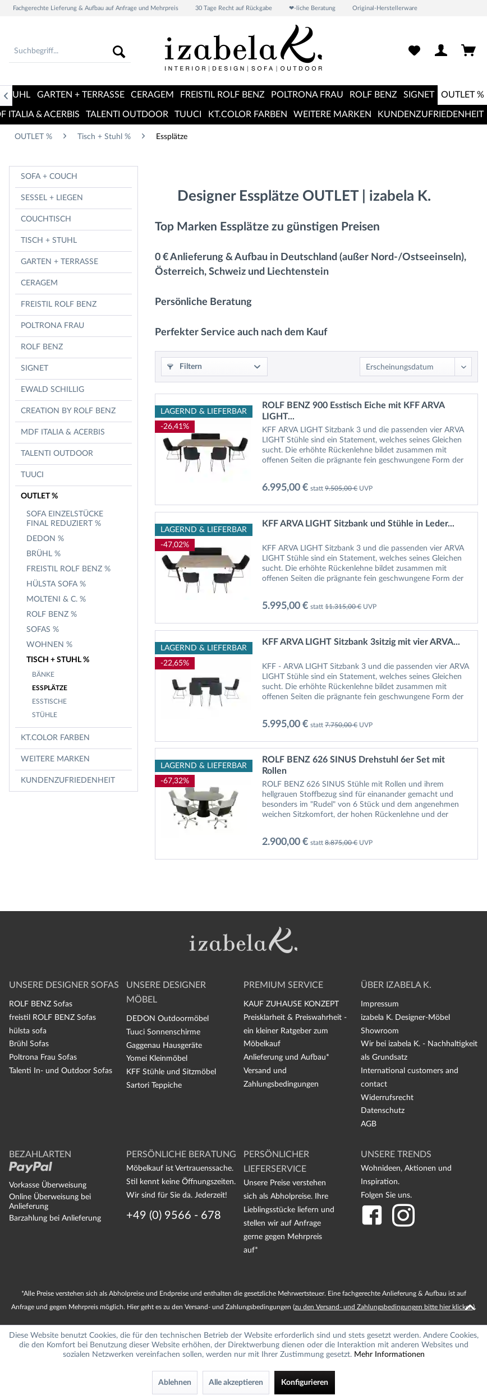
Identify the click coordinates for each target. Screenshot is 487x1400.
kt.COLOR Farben (55, 738)
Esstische (49, 701)
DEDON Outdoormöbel (167, 1019)
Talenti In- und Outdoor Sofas (60, 1071)
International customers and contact (409, 1077)
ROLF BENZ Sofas (40, 1004)
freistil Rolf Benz (59, 304)
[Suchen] (119, 51)
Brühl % (43, 554)
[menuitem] (70, 51)
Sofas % (42, 630)
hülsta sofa (28, 1031)
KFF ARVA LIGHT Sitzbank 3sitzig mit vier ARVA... (361, 641)
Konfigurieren (304, 1383)
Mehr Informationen (389, 1355)
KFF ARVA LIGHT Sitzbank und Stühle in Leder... (358, 523)
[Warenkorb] (469, 51)
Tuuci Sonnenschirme (163, 1032)
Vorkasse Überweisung (47, 1185)
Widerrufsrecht (387, 1098)
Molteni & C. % (56, 599)
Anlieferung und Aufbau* (286, 1057)
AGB (368, 1124)
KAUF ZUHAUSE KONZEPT (291, 1004)
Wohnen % (49, 645)
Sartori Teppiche (154, 1085)
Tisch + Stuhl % (57, 660)
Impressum (380, 1004)
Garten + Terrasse (59, 262)
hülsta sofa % (56, 584)
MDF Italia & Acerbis (63, 432)
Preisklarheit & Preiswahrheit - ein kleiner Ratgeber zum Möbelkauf (295, 1031)
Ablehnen (174, 1383)
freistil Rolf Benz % (68, 569)
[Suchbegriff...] (70, 51)
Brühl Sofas (29, 1044)
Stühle (44, 714)
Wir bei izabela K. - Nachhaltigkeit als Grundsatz (419, 1050)
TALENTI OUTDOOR (57, 454)
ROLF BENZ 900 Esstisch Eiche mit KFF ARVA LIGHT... (353, 411)
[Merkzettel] (414, 51)
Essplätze (49, 688)
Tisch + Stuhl (49, 240)
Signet (34, 368)
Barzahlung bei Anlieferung (55, 1218)
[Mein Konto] (441, 51)
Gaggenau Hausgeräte (164, 1046)
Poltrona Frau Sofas (43, 1057)
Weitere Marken (55, 759)
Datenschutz (383, 1111)
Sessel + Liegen (52, 198)
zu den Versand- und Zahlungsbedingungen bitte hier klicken (384, 1307)
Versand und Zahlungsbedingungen (281, 1077)
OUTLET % (39, 496)
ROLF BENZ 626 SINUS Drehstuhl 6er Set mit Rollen (353, 765)
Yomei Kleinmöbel (156, 1058)
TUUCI (32, 475)
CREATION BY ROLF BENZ (68, 411)
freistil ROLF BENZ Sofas (52, 1018)
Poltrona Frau (52, 326)
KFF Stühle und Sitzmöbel (171, 1072)
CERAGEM (39, 283)
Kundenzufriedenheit (68, 780)
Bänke (43, 674)
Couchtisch (46, 219)
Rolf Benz (42, 347)
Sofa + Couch (49, 177)
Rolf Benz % (51, 614)
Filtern (184, 367)
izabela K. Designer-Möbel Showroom (405, 1024)
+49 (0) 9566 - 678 (173, 1215)
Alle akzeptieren (236, 1383)
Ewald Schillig (52, 390)
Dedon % (45, 539)
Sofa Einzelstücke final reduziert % (64, 519)
